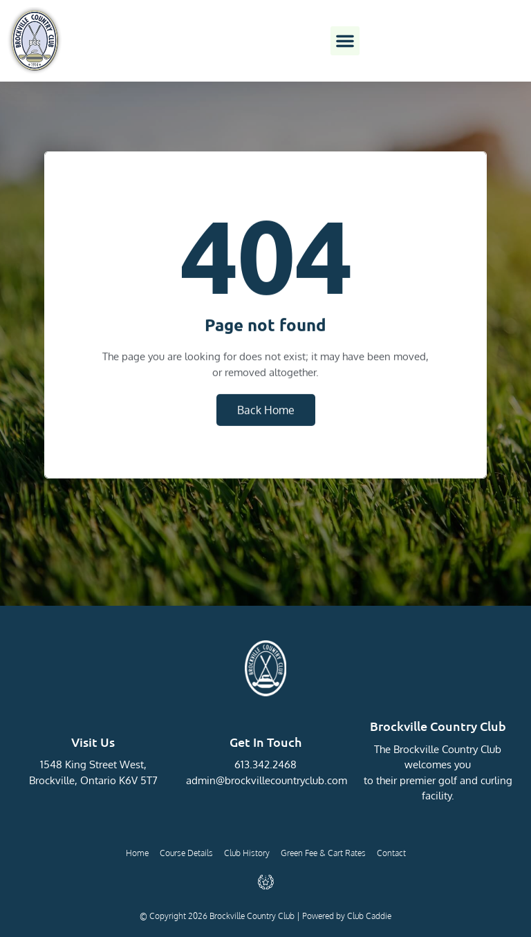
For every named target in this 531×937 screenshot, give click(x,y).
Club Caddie (369, 916)
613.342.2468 (265, 764)
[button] (345, 40)
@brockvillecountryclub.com (281, 780)
